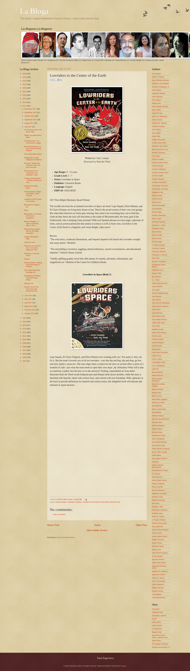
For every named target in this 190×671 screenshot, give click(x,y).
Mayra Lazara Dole (159, 409)
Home (97, 525)
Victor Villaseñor (158, 584)
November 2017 (30, 112)
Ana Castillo (156, 133)
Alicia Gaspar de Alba (160, 107)
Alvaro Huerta (157, 120)
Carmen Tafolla (157, 176)
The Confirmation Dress (33, 154)
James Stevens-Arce (159, 283)
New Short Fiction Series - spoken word (160, 636)
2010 (25, 339)
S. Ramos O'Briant (159, 520)
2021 (25, 91)
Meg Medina (156, 412)
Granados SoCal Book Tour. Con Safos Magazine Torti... (32, 248)
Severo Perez (157, 543)
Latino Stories (157, 625)
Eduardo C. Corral (158, 225)
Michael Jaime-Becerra (160, 419)
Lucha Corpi (156, 356)
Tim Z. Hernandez (158, 581)
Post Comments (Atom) (66, 537)
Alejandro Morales (158, 93)
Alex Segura (156, 100)
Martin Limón (157, 396)
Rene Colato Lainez (65, 499)
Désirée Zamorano (159, 215)
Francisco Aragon (158, 248)
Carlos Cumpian (158, 159)
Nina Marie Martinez (159, 442)
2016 (25, 318)
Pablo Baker (156, 455)
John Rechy (156, 300)
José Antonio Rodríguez (161, 303)
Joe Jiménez (156, 296)
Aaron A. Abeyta (158, 77)
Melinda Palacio (158, 416)
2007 (25, 350)
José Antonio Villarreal (160, 306)
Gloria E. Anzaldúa (159, 261)
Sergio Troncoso (158, 540)
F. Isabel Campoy (158, 245)
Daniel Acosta (157, 196)
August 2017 (29, 123)
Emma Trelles (157, 235)
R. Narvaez (156, 474)
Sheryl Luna (156, 550)
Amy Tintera (156, 130)
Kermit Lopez (157, 336)
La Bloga (34, 11)
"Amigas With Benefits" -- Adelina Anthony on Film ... (33, 180)
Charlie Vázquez (158, 179)
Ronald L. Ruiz (157, 507)
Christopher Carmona (160, 186)
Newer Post (53, 525)
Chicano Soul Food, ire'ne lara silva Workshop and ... (31, 289)
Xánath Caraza (157, 591)
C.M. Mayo (156, 156)
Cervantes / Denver (159, 616)
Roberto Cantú (157, 497)
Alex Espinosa (157, 97)
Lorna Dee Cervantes (160, 352)
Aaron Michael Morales (160, 80)
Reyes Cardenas (158, 484)
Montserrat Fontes (158, 435)
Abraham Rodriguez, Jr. (160, 87)
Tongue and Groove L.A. (161, 647)
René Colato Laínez (159, 480)
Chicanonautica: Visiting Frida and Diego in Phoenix (33, 265)
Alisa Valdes (156, 110)
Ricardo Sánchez (158, 490)
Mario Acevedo (157, 389)
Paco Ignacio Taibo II (159, 458)
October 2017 (29, 116)
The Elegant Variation (160, 644)
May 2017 (28, 299)
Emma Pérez (157, 232)
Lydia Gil (155, 369)
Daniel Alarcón (157, 199)
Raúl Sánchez (157, 477)
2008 (25, 347)
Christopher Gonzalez (160, 189)
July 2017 (28, 127)
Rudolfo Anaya (157, 513)
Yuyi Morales (157, 594)
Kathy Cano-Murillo (159, 333)
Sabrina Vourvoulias (159, 523)
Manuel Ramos (157, 375)
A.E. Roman (156, 74)
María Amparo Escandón (157, 380)
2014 (25, 325)
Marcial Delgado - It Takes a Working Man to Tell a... (31, 223)
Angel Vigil (156, 136)
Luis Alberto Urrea (158, 362)
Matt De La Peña (158, 403)
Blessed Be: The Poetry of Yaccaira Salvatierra (33, 216)
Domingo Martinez (158, 222)
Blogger (123, 666)
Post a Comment (59, 514)
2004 (25, 361)
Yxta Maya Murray (158, 598)
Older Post (141, 525)
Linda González (157, 339)
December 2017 (30, 109)
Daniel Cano (156, 202)
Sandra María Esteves (160, 530)
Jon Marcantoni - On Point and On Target (32, 142)
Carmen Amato (157, 166)
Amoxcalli (155, 609)
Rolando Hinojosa (158, 500)
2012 (25, 332)
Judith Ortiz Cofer (158, 323)
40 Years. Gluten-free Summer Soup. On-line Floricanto (32, 165)
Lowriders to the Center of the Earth (95, 502)
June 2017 (28, 296)
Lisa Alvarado (157, 346)
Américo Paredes (158, 126)
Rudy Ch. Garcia (158, 516)
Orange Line (28, 283)
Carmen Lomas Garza (160, 172)
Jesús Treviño (157, 286)
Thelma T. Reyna (158, 578)
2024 (25, 81)
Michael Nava (157, 422)
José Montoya (157, 313)
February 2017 (30, 310)
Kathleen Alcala (157, 329)
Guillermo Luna (157, 270)
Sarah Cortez (157, 533)
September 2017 (30, 120)
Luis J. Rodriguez (158, 366)
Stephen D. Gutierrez (160, 571)
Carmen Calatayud (159, 169)
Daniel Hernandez (158, 205)
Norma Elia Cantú (158, 445)
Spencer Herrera (158, 559)
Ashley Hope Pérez (159, 143)
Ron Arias (155, 503)
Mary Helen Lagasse (159, 399)
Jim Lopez (156, 290)
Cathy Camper (61, 502)
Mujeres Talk (156, 632)
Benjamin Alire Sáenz (160, 146)
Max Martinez (157, 406)
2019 (25, 99)
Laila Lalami (156, 622)
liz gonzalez (156, 349)
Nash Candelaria (158, 439)
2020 (25, 95)
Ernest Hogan (157, 242)
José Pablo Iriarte (158, 316)
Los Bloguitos (157, 629)
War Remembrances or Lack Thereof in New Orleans (32, 149)
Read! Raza (156, 641)
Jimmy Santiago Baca (160, 293)
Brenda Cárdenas (158, 153)
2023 (25, 84)
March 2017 (29, 306)
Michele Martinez (158, 426)
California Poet (157, 612)
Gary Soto (155, 258)
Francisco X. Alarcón (159, 255)
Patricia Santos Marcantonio (157, 466)
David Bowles (157, 209)
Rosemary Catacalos (159, 510)
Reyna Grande (157, 487)
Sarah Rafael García (159, 536)
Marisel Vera (156, 393)
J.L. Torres (156, 280)
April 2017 (28, 303)
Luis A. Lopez (157, 359)
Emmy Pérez (157, 238)
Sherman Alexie (158, 546)
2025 (25, 77)
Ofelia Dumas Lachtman (161, 449)
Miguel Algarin (157, 429)
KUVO (154, 619)
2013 (25, 329)
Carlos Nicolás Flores (160, 163)
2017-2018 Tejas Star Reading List (32, 271)
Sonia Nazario (157, 556)
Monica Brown (157, 432)
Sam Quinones (157, 526)
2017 (25, 106)
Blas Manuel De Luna (160, 149)
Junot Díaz (156, 326)
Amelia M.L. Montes (159, 123)
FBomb (27, 259)
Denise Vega (156, 212)
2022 (25, 88)
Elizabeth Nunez (158, 228)
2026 (25, 74)
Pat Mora (155, 462)
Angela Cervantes (158, 140)
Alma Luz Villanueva (159, 116)
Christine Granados (159, 182)
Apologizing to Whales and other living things (32, 278)
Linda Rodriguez (158, 343)
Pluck (26, 210)
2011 (25, 336)
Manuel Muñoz (157, 372)
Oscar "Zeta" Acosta (159, 452)
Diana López (156, 219)
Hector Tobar (156, 273)
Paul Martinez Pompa (160, 470)
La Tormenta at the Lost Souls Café (33, 131)
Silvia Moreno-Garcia (159, 553)
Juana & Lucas (29, 242)
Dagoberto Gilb (157, 192)
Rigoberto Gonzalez (159, 493)
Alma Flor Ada (157, 113)
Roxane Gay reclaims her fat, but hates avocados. (32, 231)
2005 (25, 357)
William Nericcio (158, 588)
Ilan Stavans (156, 277)
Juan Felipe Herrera (159, 319)
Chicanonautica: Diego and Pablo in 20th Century (32, 194)
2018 (25, 102)
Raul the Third (115, 502)
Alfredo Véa (156, 103)
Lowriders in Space (74, 502)
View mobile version (97, 530)
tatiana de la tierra (158, 575)
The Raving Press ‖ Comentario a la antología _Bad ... (31, 173)
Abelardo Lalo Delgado (160, 83)
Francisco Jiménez (159, 251)
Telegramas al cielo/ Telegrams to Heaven (33, 159)
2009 (25, 343)
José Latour (156, 309)
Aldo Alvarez (156, 90)
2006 (25, 354)
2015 (25, 322)
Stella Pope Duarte (159, 563)
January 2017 (29, 313)
